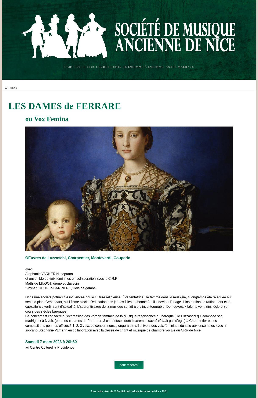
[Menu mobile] (11, 88)
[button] (129, 365)
